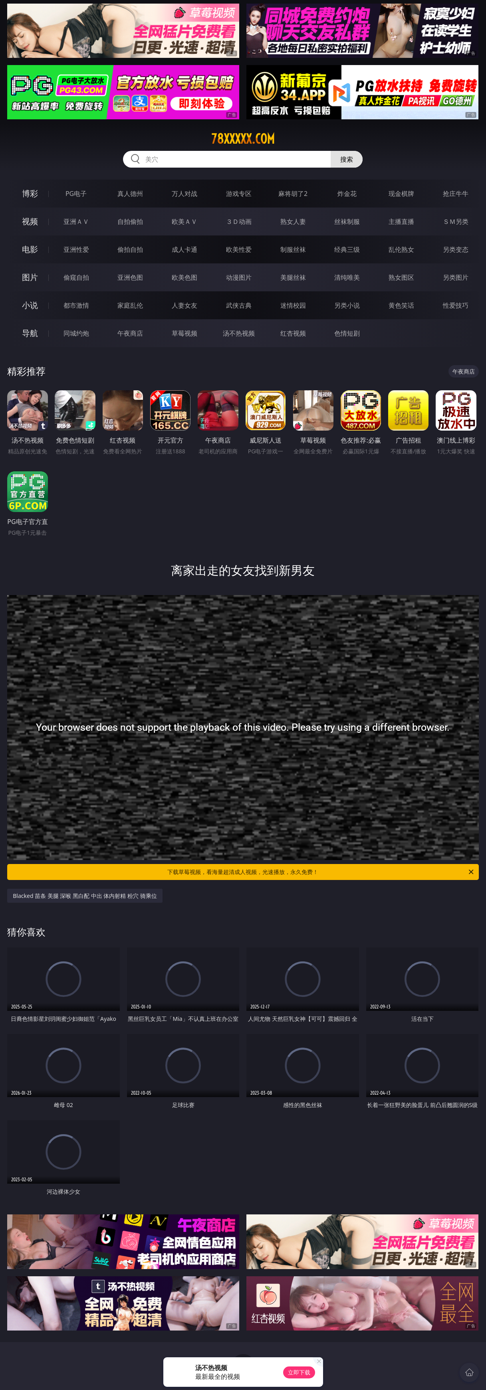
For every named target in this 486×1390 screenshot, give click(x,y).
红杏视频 (293, 333)
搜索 (346, 159)
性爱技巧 (455, 305)
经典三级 (347, 249)
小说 (30, 305)
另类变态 (455, 249)
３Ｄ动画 (239, 221)
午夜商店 (130, 333)
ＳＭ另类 (455, 221)
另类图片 (455, 277)
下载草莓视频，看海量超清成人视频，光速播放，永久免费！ (320, 872)
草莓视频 (184, 333)
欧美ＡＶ (184, 221)
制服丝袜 (293, 249)
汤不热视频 (239, 333)
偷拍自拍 (130, 249)
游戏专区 (239, 193)
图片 (30, 277)
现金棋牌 (401, 193)
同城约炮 (76, 333)
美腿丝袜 (293, 277)
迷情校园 (293, 305)
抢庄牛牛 (455, 193)
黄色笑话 (401, 305)
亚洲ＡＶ (76, 221)
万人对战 (184, 193)
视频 (30, 221)
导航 (30, 333)
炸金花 (347, 193)
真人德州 (130, 193)
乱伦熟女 (401, 249)
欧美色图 (184, 277)
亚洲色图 (130, 277)
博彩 (30, 193)
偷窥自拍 (76, 277)
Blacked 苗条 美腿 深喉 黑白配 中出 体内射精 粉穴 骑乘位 (85, 896)
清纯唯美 (347, 277)
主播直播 (401, 221)
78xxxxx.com (243, 139)
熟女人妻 (293, 221)
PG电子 (76, 193)
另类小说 (347, 305)
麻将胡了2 (292, 193)
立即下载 (299, 1372)
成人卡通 (184, 249)
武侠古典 (239, 305)
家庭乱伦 (130, 305)
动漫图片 (239, 277)
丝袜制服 (347, 221)
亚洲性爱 (76, 249)
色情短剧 (347, 333)
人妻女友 (184, 305)
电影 (30, 249)
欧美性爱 (239, 249)
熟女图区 (401, 277)
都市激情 (76, 305)
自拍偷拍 (130, 221)
